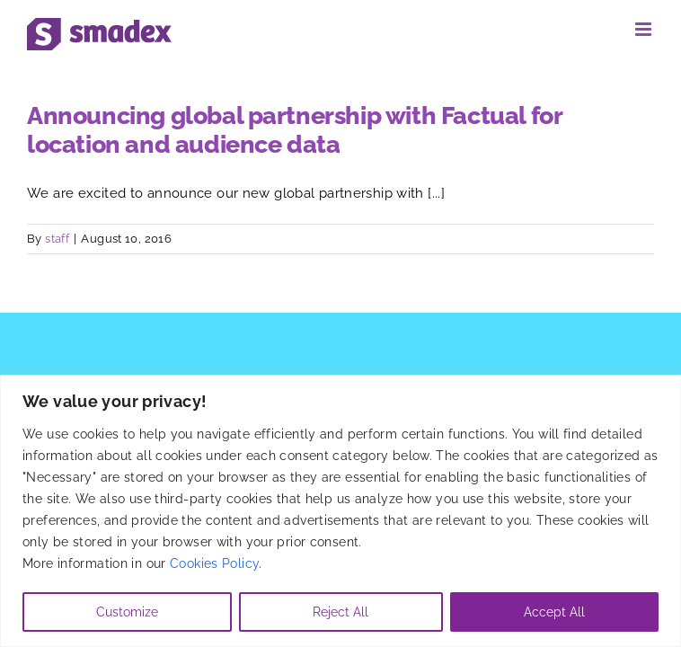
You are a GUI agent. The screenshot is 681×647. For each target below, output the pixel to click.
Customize (127, 612)
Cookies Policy (214, 563)
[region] (340, 511)
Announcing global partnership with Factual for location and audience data (294, 130)
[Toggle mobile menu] (644, 29)
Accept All (554, 612)
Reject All (340, 612)
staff (57, 238)
